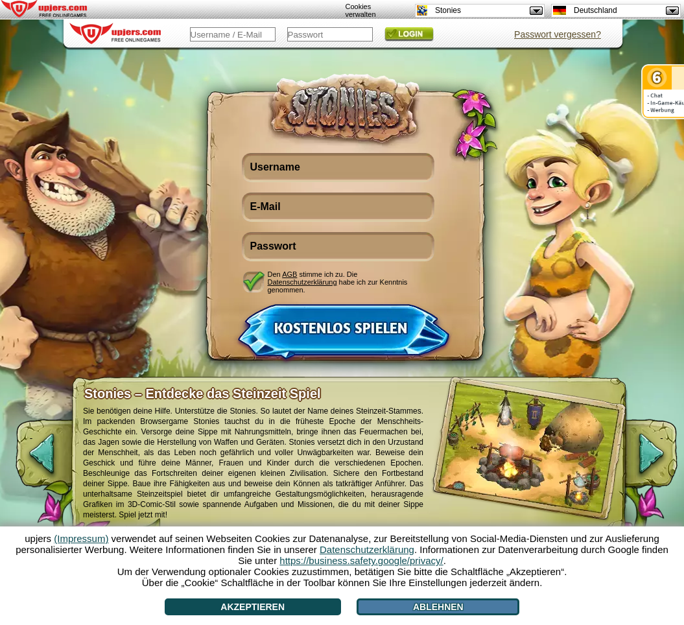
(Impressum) (81, 538)
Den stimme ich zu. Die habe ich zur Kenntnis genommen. (338, 281)
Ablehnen (438, 607)
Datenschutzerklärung (302, 282)
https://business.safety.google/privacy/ (361, 560)
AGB (289, 274)
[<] (31, 460)
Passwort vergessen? (557, 34)
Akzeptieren (252, 607)
